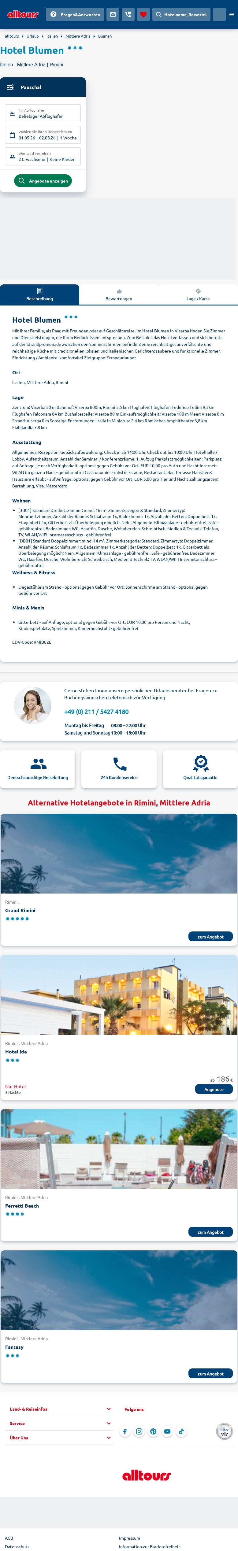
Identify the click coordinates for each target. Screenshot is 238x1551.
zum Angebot (211, 938)
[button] (61, 1410)
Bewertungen (119, 295)
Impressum (129, 1539)
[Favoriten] (143, 14)
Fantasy (14, 1348)
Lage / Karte (198, 295)
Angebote (214, 1090)
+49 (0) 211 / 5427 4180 (96, 712)
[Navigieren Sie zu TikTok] (181, 1432)
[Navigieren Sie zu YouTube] (167, 1432)
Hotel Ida (16, 1052)
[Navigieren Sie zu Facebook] (125, 1432)
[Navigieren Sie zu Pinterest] (153, 1432)
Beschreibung (39, 295)
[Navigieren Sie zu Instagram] (139, 1432)
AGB (9, 1539)
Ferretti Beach (22, 1207)
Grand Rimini (20, 911)
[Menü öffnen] (232, 14)
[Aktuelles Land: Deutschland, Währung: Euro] (219, 14)
